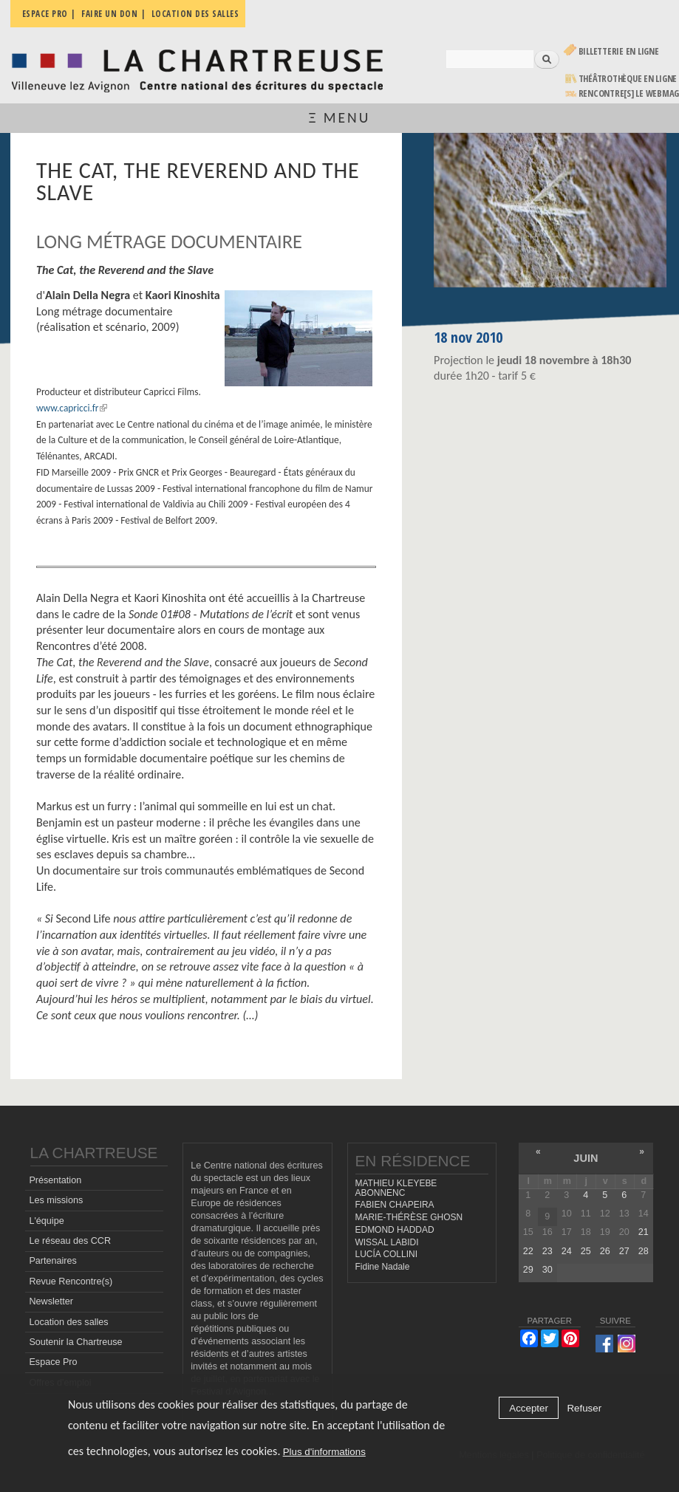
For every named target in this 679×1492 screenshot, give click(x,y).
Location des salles (68, 1322)
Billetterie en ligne (619, 51)
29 (528, 1270)
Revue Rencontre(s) (70, 1281)
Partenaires (52, 1261)
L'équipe (46, 1221)
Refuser (584, 1408)
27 (624, 1251)
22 (528, 1251)
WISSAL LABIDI (387, 1242)
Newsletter (51, 1301)
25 (586, 1251)
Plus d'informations (324, 1451)
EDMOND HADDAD (394, 1230)
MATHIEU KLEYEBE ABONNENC (396, 1188)
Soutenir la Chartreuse (75, 1342)
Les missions (56, 1200)
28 (643, 1251)
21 (643, 1232)
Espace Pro (53, 1362)
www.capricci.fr (71, 408)
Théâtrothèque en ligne (628, 78)
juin (585, 1158)
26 (605, 1251)
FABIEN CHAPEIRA (394, 1205)
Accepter (528, 1408)
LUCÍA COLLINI (386, 1254)
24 (567, 1251)
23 (547, 1251)
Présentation (55, 1180)
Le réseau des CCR (70, 1241)
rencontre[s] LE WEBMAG (629, 93)
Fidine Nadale (382, 1267)
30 (547, 1270)
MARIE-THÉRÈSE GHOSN (409, 1217)
